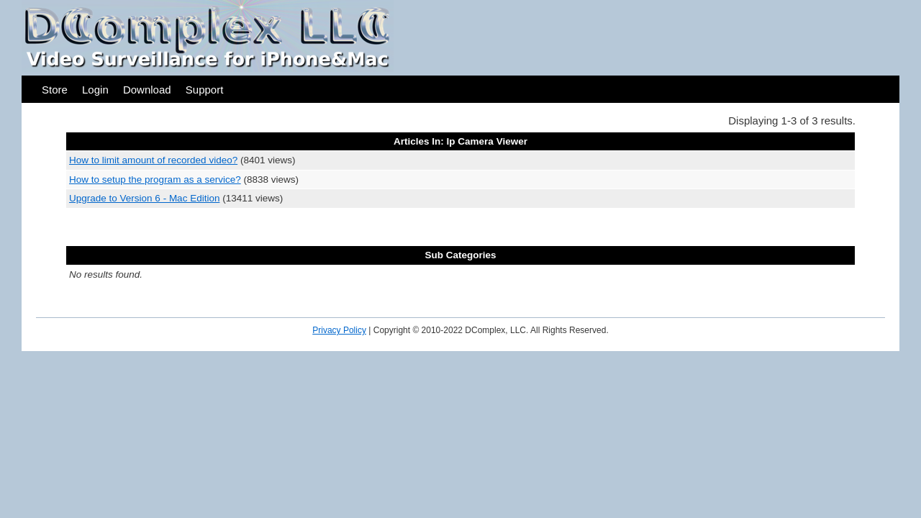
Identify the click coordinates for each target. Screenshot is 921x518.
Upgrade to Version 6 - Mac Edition (144, 198)
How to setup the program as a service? (155, 179)
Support (205, 89)
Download (147, 89)
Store (55, 89)
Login (95, 89)
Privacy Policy (339, 330)
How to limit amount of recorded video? (153, 160)
